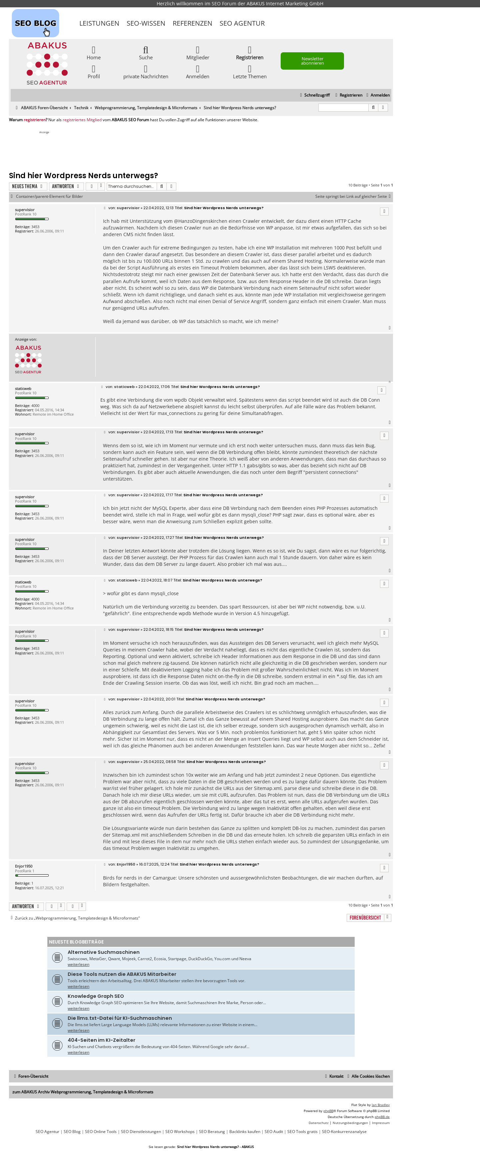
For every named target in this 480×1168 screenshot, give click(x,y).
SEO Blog (72, 1131)
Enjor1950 (23, 866)
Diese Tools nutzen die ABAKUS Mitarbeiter (122, 974)
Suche (146, 52)
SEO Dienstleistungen (141, 1131)
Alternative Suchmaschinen (104, 952)
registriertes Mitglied (82, 120)
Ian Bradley (381, 1104)
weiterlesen (78, 964)
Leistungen (99, 23)
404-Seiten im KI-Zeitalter (101, 1040)
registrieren (35, 120)
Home (94, 52)
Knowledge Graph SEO (96, 996)
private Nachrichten (145, 71)
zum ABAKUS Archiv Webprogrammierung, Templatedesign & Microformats (82, 1092)
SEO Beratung (212, 1131)
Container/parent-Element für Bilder (49, 196)
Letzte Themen (250, 71)
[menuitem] (377, 95)
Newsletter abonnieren (312, 61)
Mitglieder (197, 52)
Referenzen (192, 23)
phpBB (328, 1110)
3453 (35, 226)
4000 (35, 405)
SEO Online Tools (101, 1131)
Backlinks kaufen (244, 1131)
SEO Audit (274, 1131)
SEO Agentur (242, 23)
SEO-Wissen (146, 23)
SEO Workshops (180, 1131)
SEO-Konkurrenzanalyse (344, 1131)
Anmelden (197, 71)
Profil (94, 71)
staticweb (23, 388)
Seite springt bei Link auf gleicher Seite (354, 196)
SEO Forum (224, 3)
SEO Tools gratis (302, 1131)
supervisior (25, 209)
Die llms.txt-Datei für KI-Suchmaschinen (120, 1018)
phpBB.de (382, 1116)
